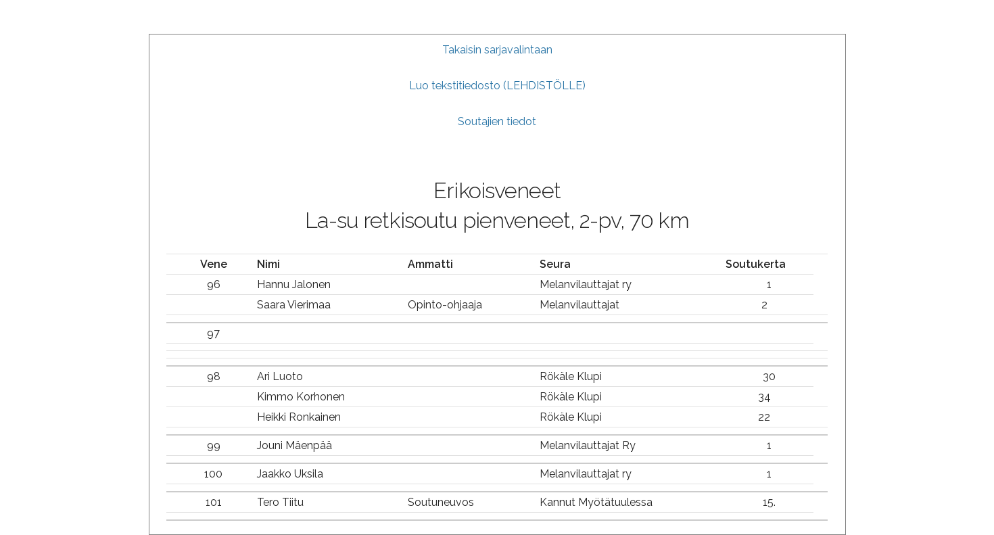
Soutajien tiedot (497, 121)
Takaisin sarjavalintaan (497, 49)
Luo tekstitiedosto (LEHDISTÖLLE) (497, 85)
